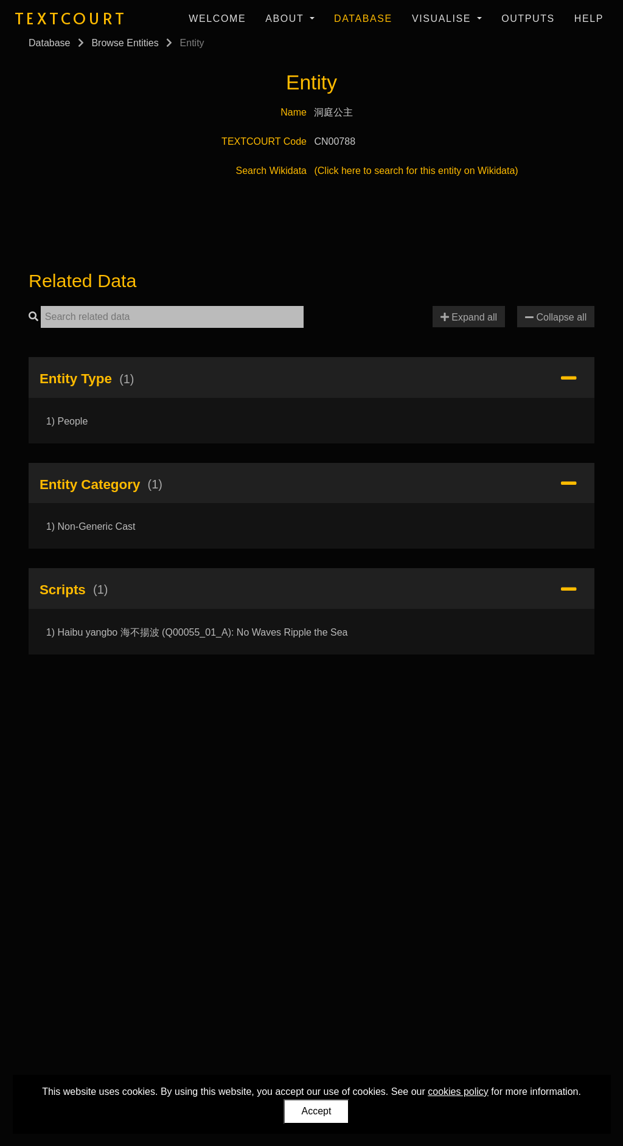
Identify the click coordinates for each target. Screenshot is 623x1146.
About (286, 18)
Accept (317, 1111)
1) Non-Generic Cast (91, 526)
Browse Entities (124, 43)
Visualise (443, 18)
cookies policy (458, 1091)
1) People (67, 421)
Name (293, 112)
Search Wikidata (271, 170)
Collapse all (555, 317)
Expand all (468, 317)
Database (363, 18)
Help (589, 18)
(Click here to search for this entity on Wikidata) (416, 170)
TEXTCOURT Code (264, 141)
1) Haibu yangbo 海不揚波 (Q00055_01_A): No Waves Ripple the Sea (197, 632)
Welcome (217, 18)
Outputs (528, 18)
